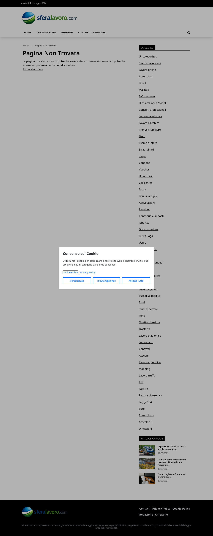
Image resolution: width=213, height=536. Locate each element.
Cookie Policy (70, 272)
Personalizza (77, 280)
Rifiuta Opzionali (106, 280)
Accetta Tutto (136, 280)
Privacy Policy (87, 272)
